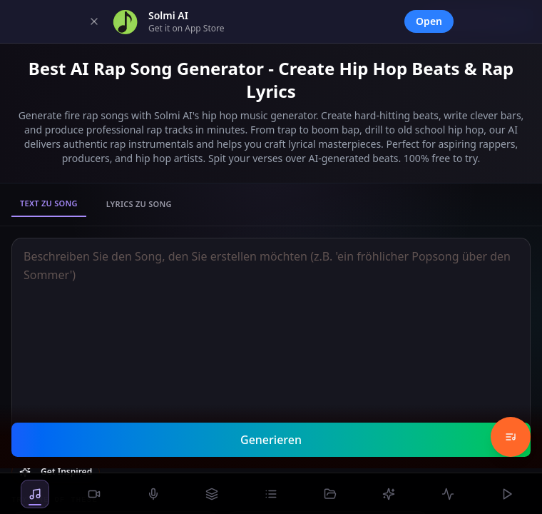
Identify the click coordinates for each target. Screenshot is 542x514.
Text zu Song (49, 203)
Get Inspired (55, 471)
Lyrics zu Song (139, 203)
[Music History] (511, 437)
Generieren (271, 440)
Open (429, 21)
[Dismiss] (94, 21)
